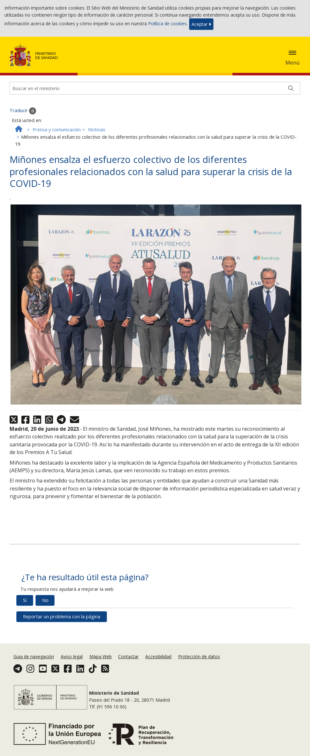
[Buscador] (155, 88)
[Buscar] (291, 88)
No (45, 600)
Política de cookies (167, 23)
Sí (24, 600)
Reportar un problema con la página (61, 616)
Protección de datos (199, 656)
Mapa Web (100, 656)
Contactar (128, 656)
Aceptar (201, 24)
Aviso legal (72, 656)
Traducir (23, 110)
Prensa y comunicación (57, 130)
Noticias (96, 130)
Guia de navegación (33, 656)
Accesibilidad (158, 656)
